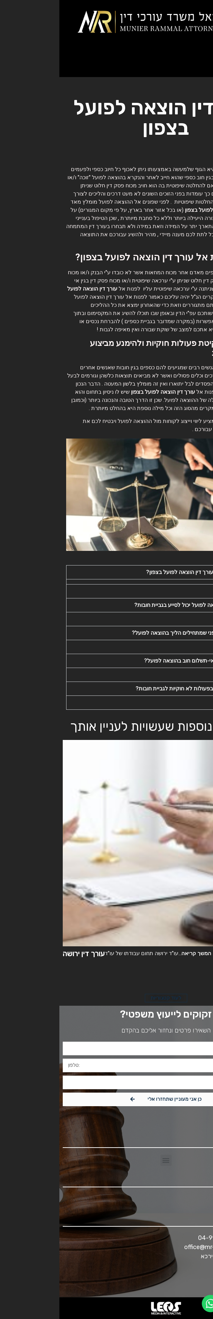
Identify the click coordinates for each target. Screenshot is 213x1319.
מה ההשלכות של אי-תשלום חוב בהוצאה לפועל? (139, 660)
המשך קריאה (137, 953)
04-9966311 (156, 1238)
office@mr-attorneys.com (161, 1247)
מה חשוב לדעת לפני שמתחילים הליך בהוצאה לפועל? (133, 633)
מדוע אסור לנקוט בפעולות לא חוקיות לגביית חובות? (135, 688)
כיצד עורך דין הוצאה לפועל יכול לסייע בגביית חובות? (134, 605)
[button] (201, 61)
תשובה (186, 591)
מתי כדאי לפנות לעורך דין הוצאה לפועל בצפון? (140, 572)
